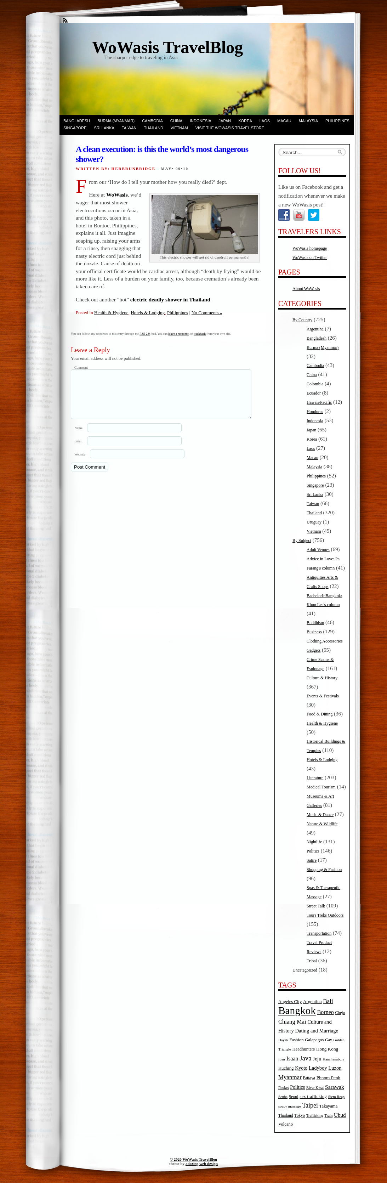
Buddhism (315, 622)
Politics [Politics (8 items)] (297, 1087)
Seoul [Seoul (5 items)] (293, 1096)
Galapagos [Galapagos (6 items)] (314, 1039)
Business (314, 631)
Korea (245, 121)
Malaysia (308, 121)
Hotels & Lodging (148, 312)
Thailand (153, 128)
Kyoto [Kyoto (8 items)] (301, 1068)
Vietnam (179, 128)
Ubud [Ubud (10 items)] (340, 1115)
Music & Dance (320, 814)
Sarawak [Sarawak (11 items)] (334, 1087)
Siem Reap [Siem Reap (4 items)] (336, 1097)
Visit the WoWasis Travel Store (229, 128)
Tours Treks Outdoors (325, 915)
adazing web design (202, 1163)
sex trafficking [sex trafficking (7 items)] (313, 1096)
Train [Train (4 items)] (329, 1115)
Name (78, 436)
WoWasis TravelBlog (167, 47)
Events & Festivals (323, 696)
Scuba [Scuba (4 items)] (283, 1097)
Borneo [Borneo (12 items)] (325, 1012)
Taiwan (129, 128)
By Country (302, 319)
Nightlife (314, 841)
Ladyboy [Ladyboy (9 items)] (318, 1068)
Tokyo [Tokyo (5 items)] (299, 1115)
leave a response (178, 333)
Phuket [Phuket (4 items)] (283, 1087)
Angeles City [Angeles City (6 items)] (290, 1001)
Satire (312, 860)
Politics (313, 851)
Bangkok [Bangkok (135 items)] (297, 1010)
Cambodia (152, 121)
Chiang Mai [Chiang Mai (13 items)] (292, 1021)
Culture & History (322, 677)
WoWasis (117, 195)
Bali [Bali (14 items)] (328, 1001)
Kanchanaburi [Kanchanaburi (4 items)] (333, 1059)
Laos (265, 121)
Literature (315, 777)
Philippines (337, 121)
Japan (225, 121)
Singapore (74, 128)
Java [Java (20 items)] (305, 1058)
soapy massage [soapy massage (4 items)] (289, 1106)
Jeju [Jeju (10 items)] (317, 1059)
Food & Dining (319, 714)
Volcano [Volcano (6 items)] (285, 1124)
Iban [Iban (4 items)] (281, 1059)
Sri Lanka (104, 128)
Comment (81, 367)
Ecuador (314, 393)
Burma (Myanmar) (116, 121)
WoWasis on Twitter (309, 257)
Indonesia (200, 121)
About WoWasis (306, 288)
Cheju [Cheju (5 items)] (340, 1013)
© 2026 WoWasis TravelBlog (193, 1159)
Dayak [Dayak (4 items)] (283, 1040)
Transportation (319, 933)
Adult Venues (318, 549)
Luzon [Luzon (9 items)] (334, 1068)
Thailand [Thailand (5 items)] (285, 1115)
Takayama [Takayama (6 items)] (328, 1106)
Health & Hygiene (111, 312)
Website (79, 463)
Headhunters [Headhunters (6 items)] (303, 1049)
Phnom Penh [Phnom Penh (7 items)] (328, 1077)
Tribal (312, 960)
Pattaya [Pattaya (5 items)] (309, 1078)
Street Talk (316, 906)
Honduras (315, 411)
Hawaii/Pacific (319, 402)
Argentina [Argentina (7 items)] (312, 1001)
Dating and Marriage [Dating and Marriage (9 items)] (316, 1031)
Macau (284, 121)
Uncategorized (304, 970)
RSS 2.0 (145, 333)
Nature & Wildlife (322, 823)
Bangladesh (76, 121)
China (176, 121)
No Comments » (207, 312)
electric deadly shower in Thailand (170, 299)
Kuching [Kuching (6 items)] (286, 1068)
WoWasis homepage (309, 248)
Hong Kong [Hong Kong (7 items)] (327, 1049)
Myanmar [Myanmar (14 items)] (290, 1077)
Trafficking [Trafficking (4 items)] (314, 1115)
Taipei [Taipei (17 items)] (310, 1105)
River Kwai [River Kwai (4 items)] (315, 1087)
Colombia (315, 383)
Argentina (315, 329)
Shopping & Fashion (324, 869)
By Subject (301, 540)
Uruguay (314, 522)
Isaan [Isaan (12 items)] (292, 1058)
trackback (200, 333)
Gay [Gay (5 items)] (328, 1040)
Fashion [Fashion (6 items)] (297, 1039)
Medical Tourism (321, 787)
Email (78, 450)
